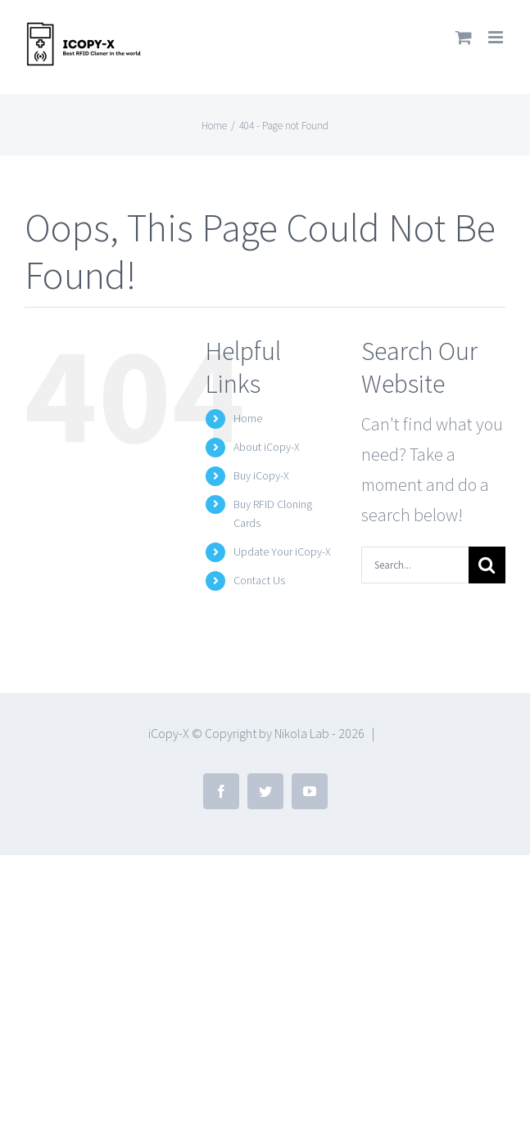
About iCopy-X (266, 446)
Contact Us (259, 580)
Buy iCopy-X (261, 475)
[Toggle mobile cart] (463, 37)
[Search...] (415, 565)
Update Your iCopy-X (282, 551)
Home (247, 418)
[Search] (487, 565)
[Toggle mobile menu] (496, 37)
